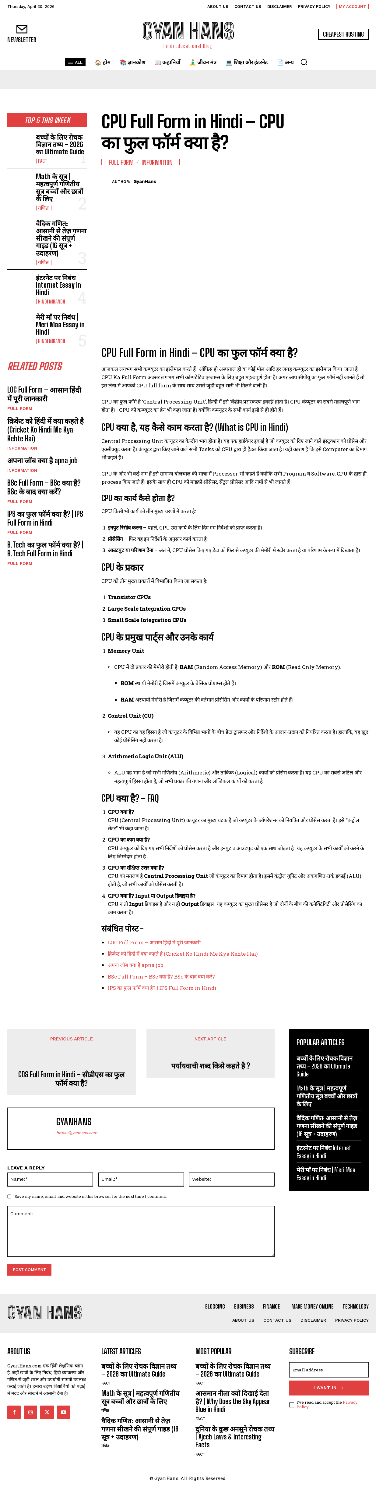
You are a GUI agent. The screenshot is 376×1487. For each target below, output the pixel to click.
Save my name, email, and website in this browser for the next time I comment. (91, 1196)
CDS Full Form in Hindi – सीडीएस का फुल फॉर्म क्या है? (71, 1079)
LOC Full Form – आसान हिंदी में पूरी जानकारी (44, 394)
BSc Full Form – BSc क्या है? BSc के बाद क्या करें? (44, 487)
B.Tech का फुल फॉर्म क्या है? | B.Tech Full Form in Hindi (45, 549)
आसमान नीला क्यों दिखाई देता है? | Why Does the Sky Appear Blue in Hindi (232, 1401)
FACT (42, 161)
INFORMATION (22, 448)
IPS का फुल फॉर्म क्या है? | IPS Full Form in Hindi (45, 518)
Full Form (19, 408)
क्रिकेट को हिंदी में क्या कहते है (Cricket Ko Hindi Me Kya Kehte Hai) (45, 429)
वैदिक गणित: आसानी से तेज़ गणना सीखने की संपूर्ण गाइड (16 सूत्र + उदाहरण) (61, 238)
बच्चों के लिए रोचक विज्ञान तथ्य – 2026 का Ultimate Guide (60, 144)
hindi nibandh (51, 301)
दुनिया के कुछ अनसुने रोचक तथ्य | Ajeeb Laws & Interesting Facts (234, 1437)
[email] (329, 1369)
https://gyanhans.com (76, 1132)
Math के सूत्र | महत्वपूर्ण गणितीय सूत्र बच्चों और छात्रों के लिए (59, 187)
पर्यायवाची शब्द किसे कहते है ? (210, 1065)
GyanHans (144, 181)
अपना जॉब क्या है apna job (43, 460)
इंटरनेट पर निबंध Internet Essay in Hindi (58, 285)
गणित (43, 208)
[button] (304, 62)
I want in (329, 1388)
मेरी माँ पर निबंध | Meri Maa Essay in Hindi (60, 324)
